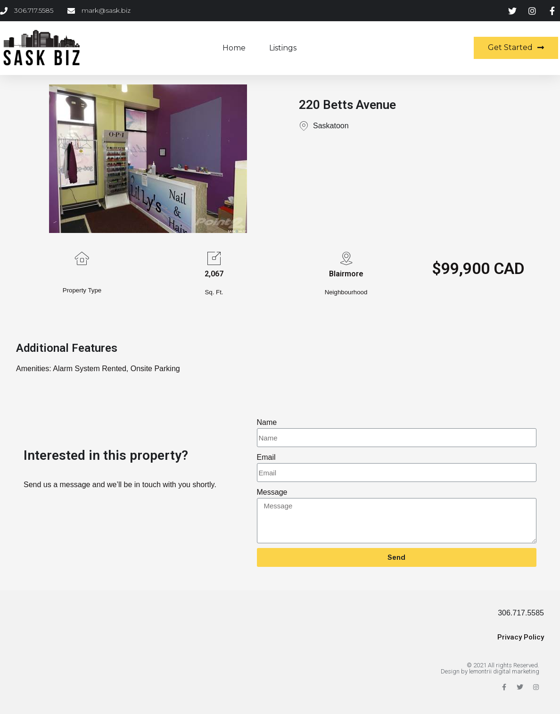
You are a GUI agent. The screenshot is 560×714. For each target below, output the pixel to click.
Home (234, 47)
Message (272, 492)
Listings (282, 47)
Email (266, 457)
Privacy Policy (520, 637)
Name (267, 422)
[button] (516, 48)
